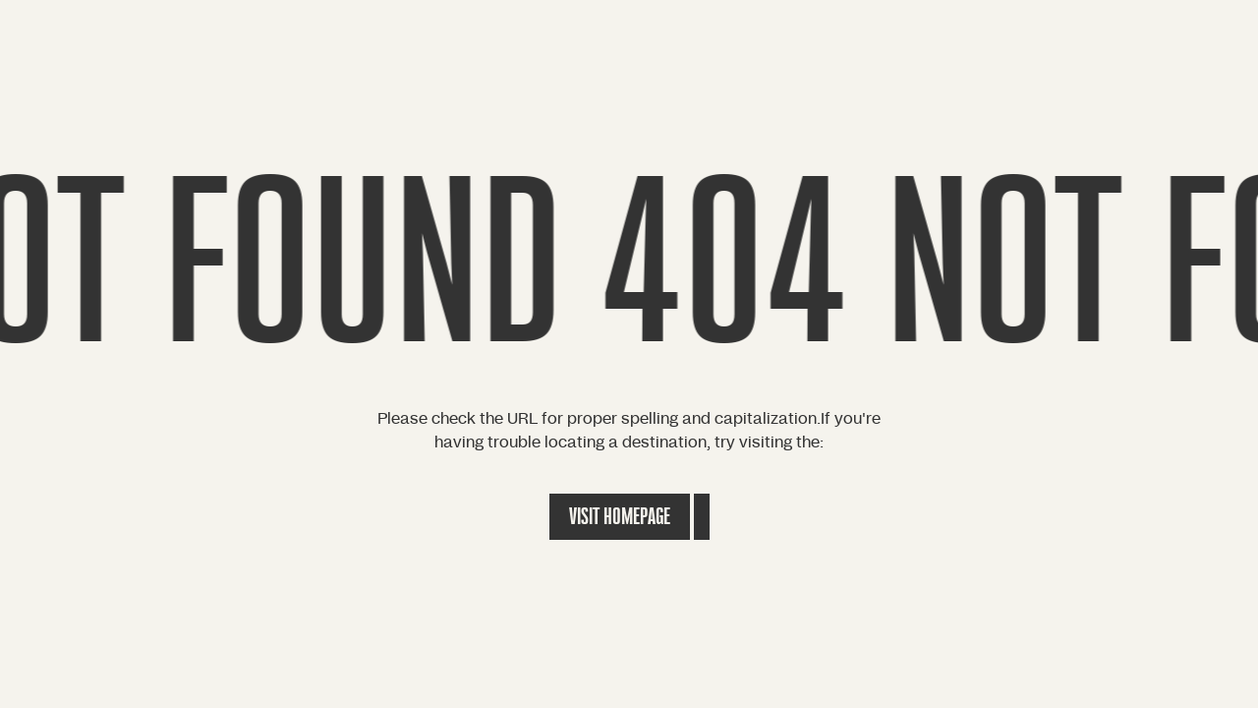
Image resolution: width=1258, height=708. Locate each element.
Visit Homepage (619, 516)
